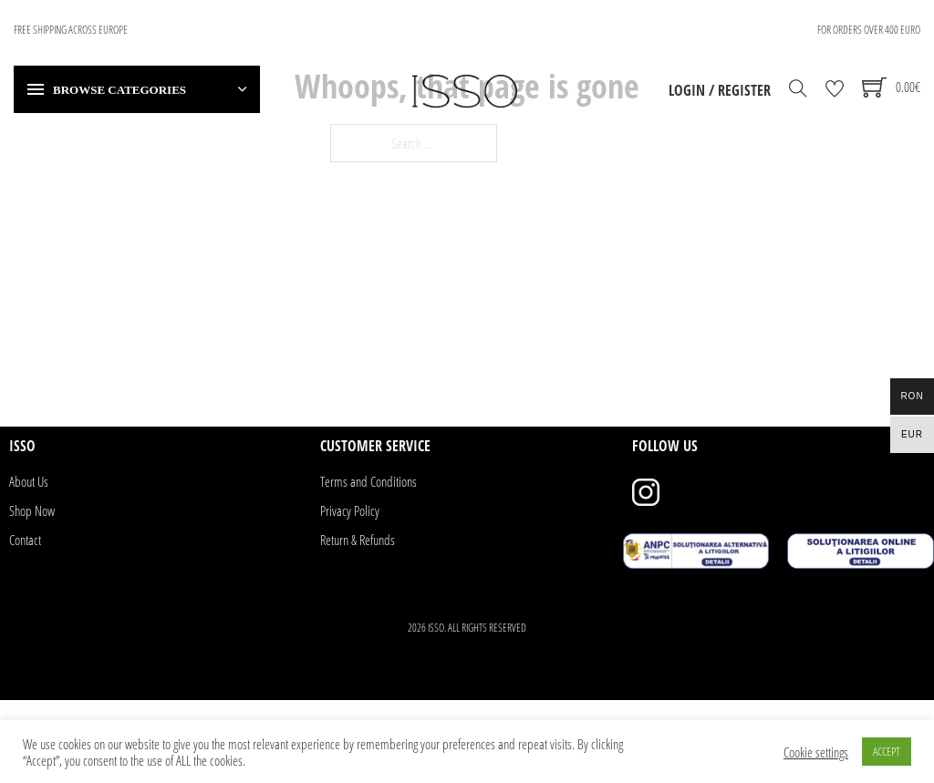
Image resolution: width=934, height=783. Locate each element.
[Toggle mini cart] (891, 87)
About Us (28, 481)
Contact (25, 540)
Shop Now (32, 510)
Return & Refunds (357, 540)
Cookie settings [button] (816, 752)
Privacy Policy (349, 510)
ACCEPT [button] (886, 751)
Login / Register (720, 90)
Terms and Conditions (368, 481)
